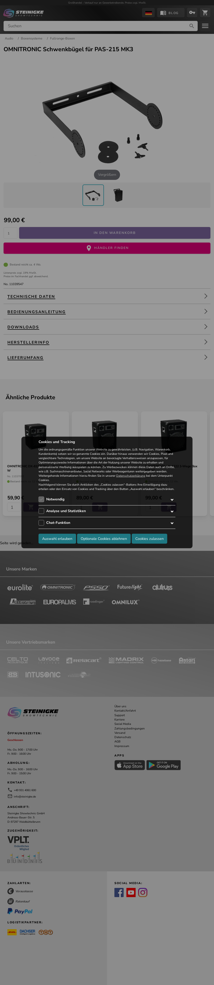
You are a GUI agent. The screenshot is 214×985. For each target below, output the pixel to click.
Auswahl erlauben (57, 538)
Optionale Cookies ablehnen (104, 538)
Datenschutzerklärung (130, 476)
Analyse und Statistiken (66, 511)
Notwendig (55, 499)
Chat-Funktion (58, 522)
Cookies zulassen (149, 538)
